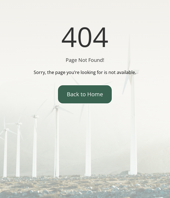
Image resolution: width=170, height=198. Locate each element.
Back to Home (85, 94)
